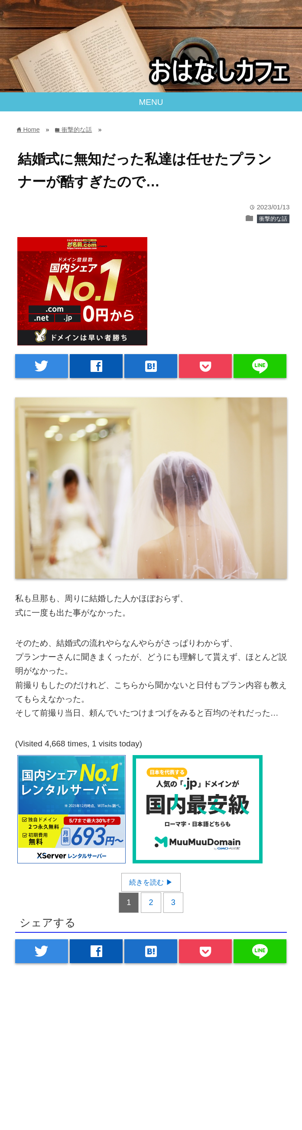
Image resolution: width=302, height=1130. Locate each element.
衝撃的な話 (273, 218)
